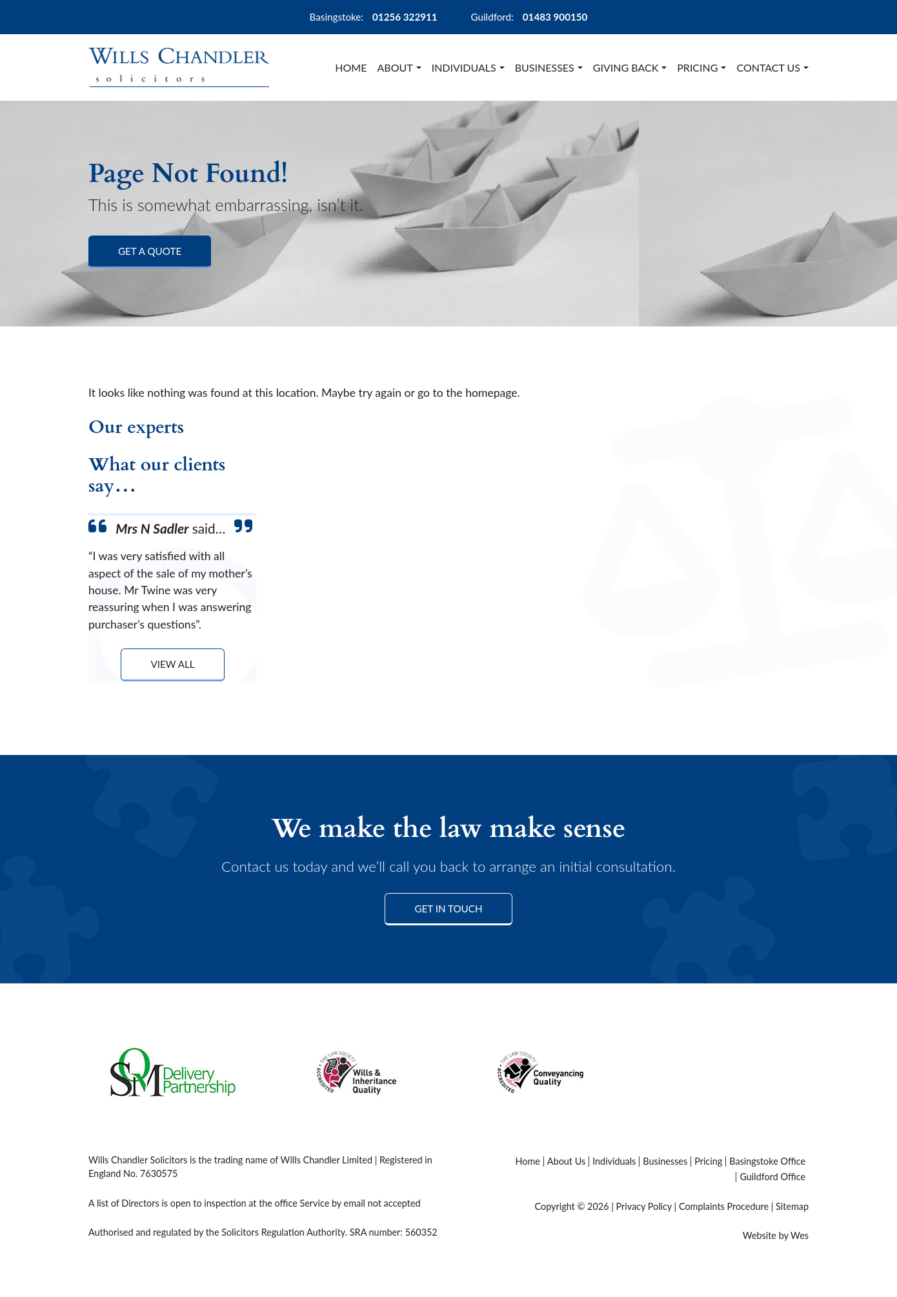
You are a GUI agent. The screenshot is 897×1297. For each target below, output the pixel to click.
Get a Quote (149, 251)
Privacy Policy (643, 1206)
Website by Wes (776, 1235)
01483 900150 (555, 17)
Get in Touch (448, 908)
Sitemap (792, 1206)
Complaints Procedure (724, 1206)
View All (172, 664)
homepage (491, 392)
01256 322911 (405, 17)
